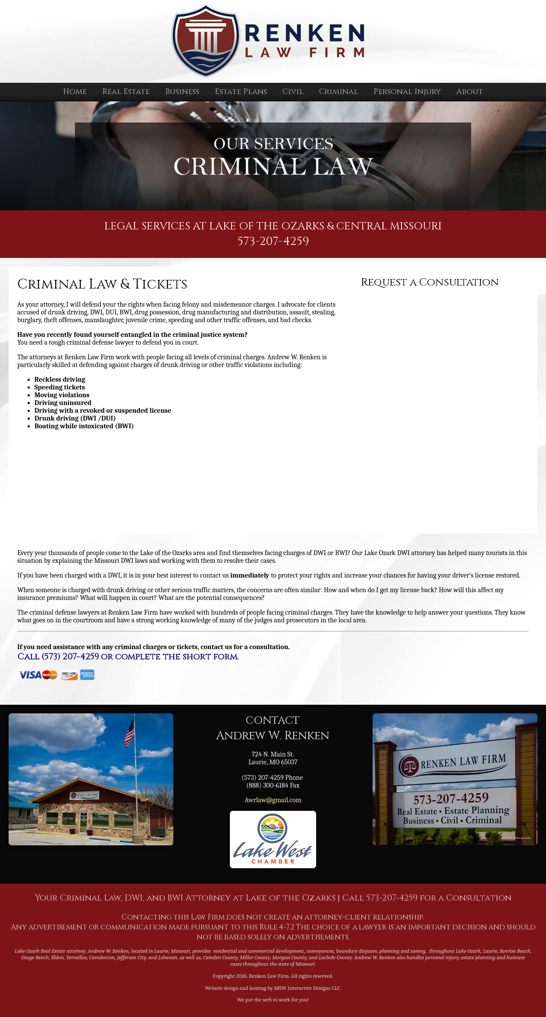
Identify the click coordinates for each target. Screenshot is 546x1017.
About (469, 91)
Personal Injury (407, 91)
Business (182, 91)
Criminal (338, 91)
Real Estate (126, 91)
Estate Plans (241, 91)
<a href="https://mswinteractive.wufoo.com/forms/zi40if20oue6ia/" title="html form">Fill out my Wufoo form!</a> (440, 406)
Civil (293, 91)
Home (75, 91)
